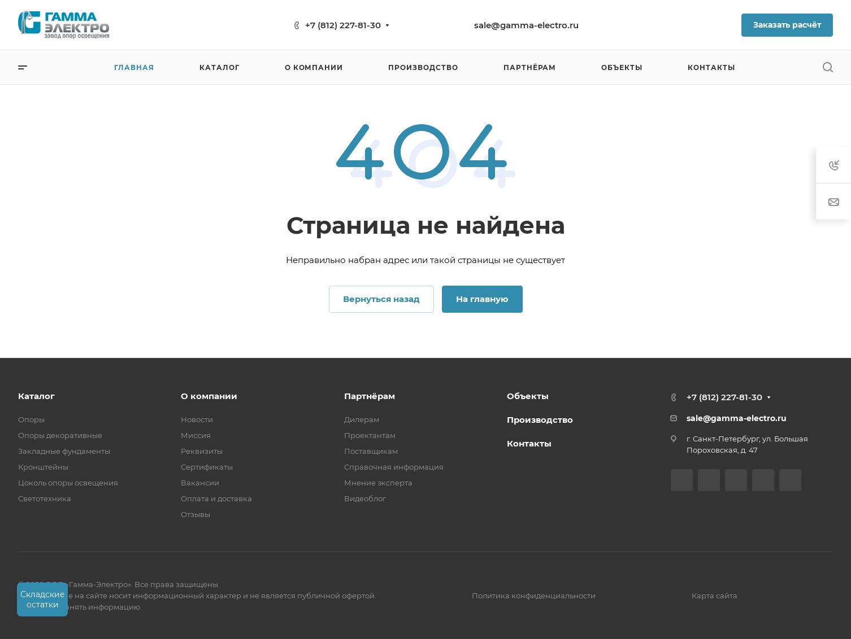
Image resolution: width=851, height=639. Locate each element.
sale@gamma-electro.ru (526, 25)
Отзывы (195, 514)
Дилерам (361, 419)
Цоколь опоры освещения (68, 482)
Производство (540, 419)
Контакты (529, 443)
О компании (209, 396)
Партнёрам (369, 396)
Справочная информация (394, 466)
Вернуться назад (381, 299)
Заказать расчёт (787, 25)
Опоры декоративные (60, 435)
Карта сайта (714, 595)
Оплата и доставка (216, 498)
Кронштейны (43, 466)
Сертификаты (207, 466)
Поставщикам (371, 451)
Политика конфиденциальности (534, 595)
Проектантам (370, 435)
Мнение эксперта (378, 482)
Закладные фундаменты (64, 451)
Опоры (31, 419)
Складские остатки (42, 599)
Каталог (36, 396)
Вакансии (200, 482)
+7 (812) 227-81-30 (343, 25)
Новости (197, 419)
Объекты (528, 396)
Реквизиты (202, 451)
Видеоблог (365, 498)
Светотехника (44, 498)
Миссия (196, 435)
